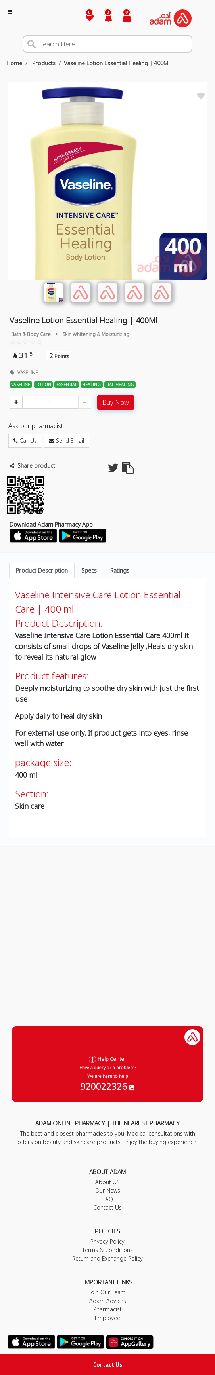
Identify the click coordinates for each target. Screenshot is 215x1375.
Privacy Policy (107, 1241)
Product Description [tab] (42, 570)
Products (43, 63)
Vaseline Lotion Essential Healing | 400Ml (116, 63)
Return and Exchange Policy (107, 1258)
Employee (107, 1318)
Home (14, 63)
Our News (107, 1190)
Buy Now (115, 402)
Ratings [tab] (119, 570)
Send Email (66, 440)
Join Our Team (108, 1292)
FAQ (107, 1199)
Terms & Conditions (107, 1250)
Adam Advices (107, 1301)
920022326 (107, 1086)
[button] (103, 18)
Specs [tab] (89, 570)
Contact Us (107, 1364)
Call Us (25, 440)
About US (107, 1182)
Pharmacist (107, 1309)
